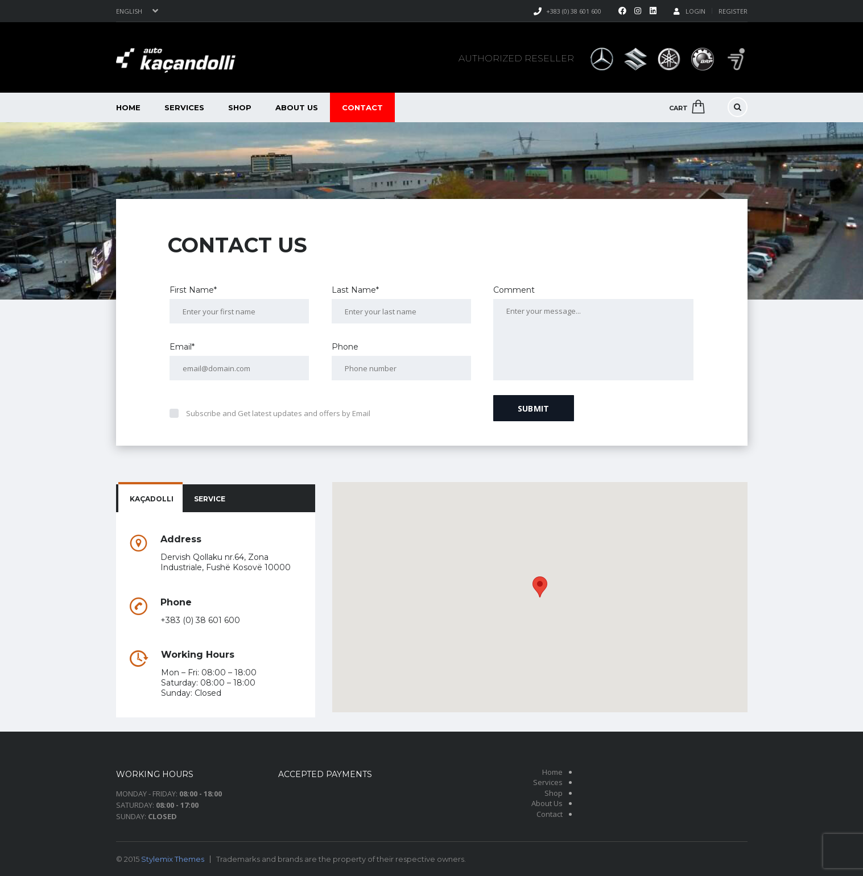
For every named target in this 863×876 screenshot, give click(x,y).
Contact (362, 107)
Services (184, 107)
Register (733, 11)
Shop (239, 107)
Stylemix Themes (172, 858)
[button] (539, 586)
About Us (296, 107)
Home (128, 107)
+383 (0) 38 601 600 (573, 11)
